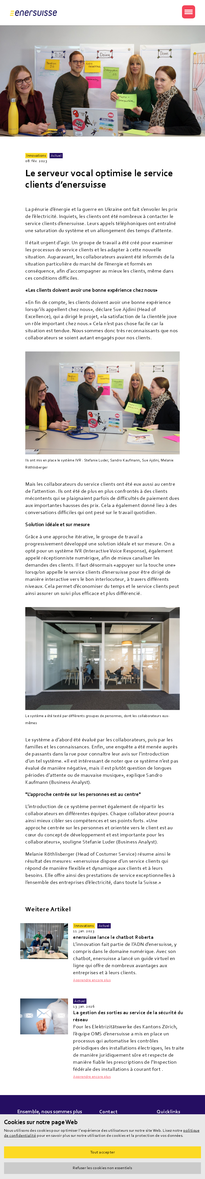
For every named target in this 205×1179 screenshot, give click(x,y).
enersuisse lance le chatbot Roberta (113, 937)
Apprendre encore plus (92, 980)
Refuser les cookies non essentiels (102, 1168)
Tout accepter (102, 1152)
